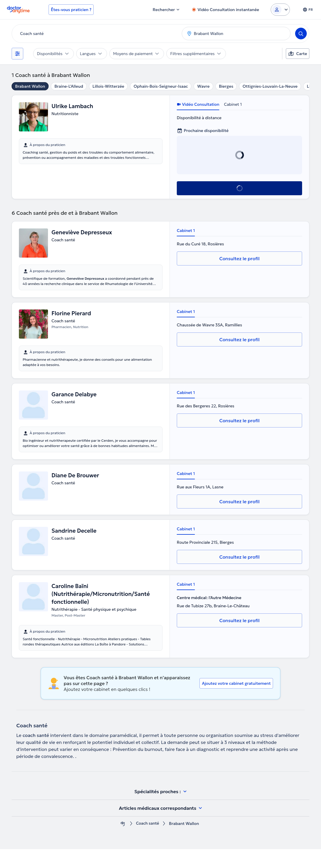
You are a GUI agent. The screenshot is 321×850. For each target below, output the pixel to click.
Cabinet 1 (233, 104)
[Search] (301, 33)
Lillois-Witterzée (108, 86)
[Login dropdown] (280, 9)
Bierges (226, 86)
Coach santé (147, 824)
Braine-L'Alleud (68, 86)
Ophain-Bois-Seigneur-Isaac (160, 86)
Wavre (203, 86)
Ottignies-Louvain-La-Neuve (269, 86)
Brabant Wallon (30, 86)
